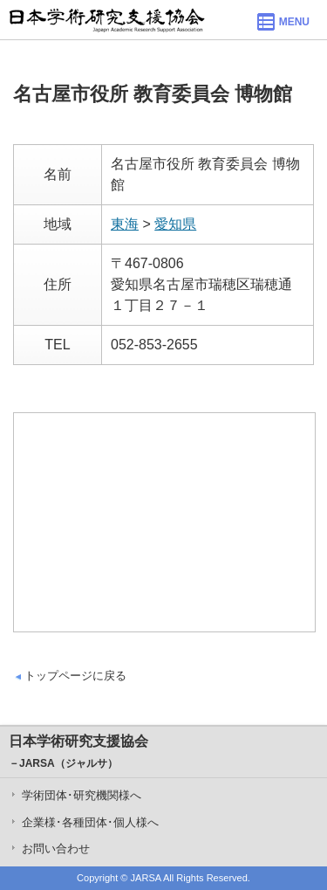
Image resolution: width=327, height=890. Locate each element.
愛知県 (175, 224)
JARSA (146, 878)
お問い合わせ (56, 848)
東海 (125, 224)
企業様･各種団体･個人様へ (90, 822)
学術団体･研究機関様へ (81, 795)
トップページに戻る (75, 675)
